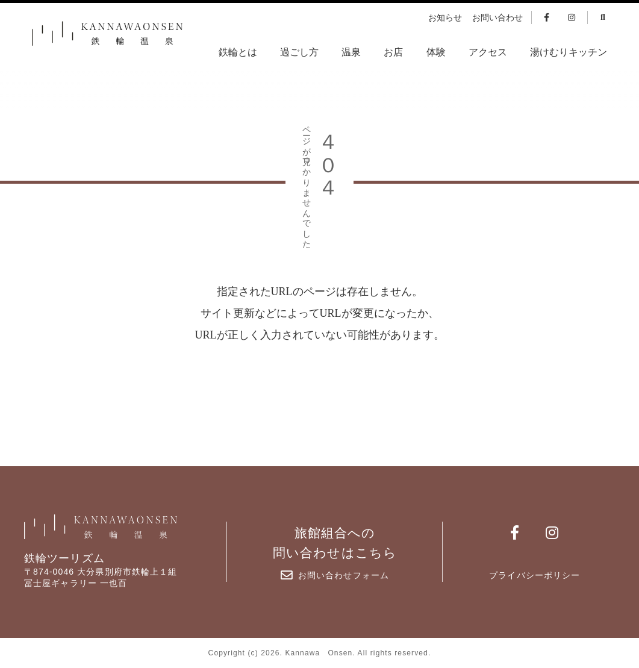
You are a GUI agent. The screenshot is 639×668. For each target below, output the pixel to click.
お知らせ (445, 17)
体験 (436, 52)
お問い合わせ (497, 17)
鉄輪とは (238, 52)
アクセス (488, 52)
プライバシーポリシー (534, 575)
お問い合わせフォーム (335, 575)
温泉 (351, 52)
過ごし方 (299, 52)
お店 (393, 52)
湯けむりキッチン (568, 52)
